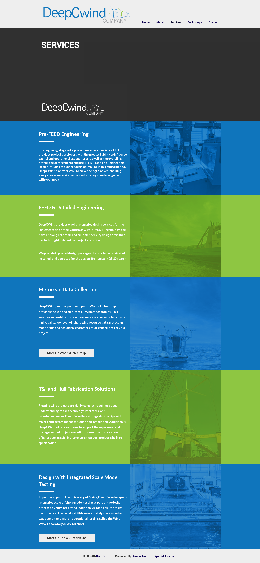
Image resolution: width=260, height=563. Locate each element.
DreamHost (140, 556)
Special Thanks (164, 556)
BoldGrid (102, 556)
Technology (195, 22)
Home (146, 22)
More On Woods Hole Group (66, 353)
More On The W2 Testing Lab (66, 538)
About (160, 22)
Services (176, 22)
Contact (214, 22)
